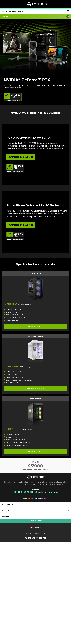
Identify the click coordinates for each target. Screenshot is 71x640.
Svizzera (35, 626)
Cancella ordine (35, 619)
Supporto (6, 609)
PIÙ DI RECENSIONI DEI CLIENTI (35, 564)
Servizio (5, 615)
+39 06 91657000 (23, 590)
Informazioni (7, 603)
